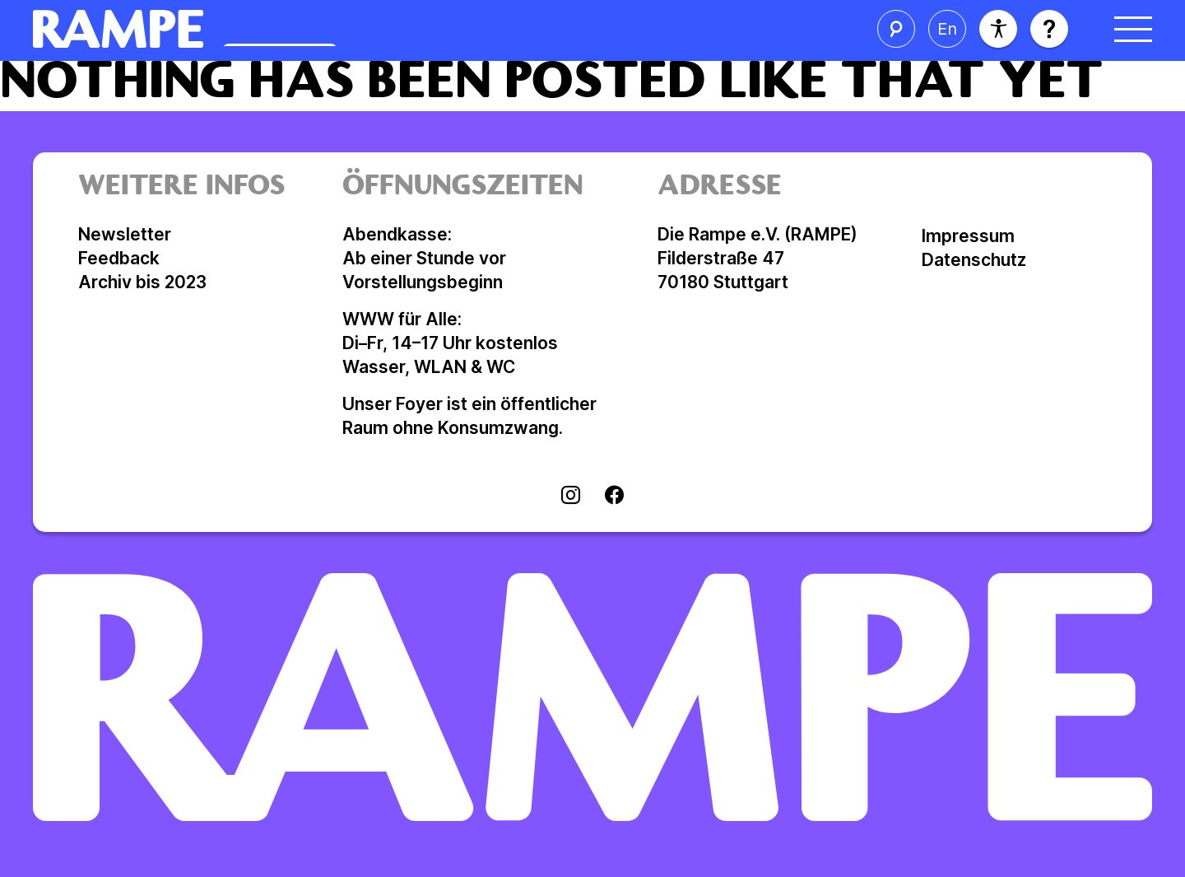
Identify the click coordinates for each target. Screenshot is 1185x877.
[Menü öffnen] (1133, 29)
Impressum (968, 236)
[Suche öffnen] (896, 29)
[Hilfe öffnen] (1049, 29)
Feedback (119, 258)
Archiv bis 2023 (142, 282)
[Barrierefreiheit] (998, 29)
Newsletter (124, 234)
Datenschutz (974, 260)
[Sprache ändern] (947, 29)
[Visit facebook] (614, 496)
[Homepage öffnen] (285, 29)
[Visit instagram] (570, 496)
